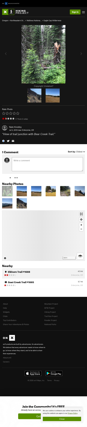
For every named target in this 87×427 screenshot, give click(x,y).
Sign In (75, 12)
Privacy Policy (72, 413)
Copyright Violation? (43, 86)
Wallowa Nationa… (34, 20)
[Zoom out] (81, 229)
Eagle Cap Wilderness (52, 20)
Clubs (5, 316)
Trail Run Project (50, 316)
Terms (49, 380)
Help (5, 308)
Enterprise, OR (28, 130)
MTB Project (49, 308)
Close (62, 419)
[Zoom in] (81, 225)
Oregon (5, 20)
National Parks (50, 324)
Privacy (56, 380)
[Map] (43, 236)
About (5, 304)
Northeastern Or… (17, 20)
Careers (6, 362)
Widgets (6, 312)
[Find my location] (81, 219)
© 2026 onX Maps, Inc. (36, 380)
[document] (62, 415)
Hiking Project (50, 312)
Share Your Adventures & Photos (16, 324)
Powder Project (50, 320)
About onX (7, 358)
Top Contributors (9, 320)
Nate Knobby (15, 127)
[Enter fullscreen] (81, 214)
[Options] (80, 256)
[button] (3, 140)
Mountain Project (51, 304)
